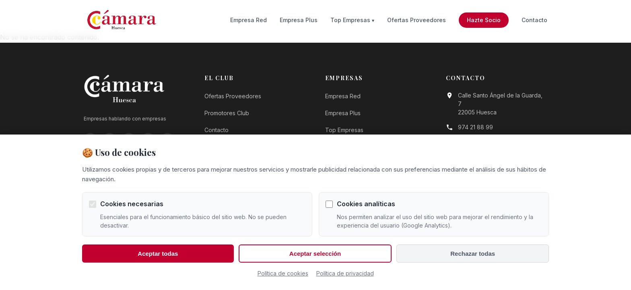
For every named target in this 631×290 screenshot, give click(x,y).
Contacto (534, 20)
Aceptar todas (158, 253)
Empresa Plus (299, 20)
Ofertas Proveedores (416, 20)
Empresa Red (248, 20)
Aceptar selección (315, 253)
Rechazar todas (472, 253)
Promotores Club (226, 113)
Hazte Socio (484, 20)
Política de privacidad (345, 273)
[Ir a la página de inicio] (122, 20)
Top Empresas (350, 20)
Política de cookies (283, 273)
